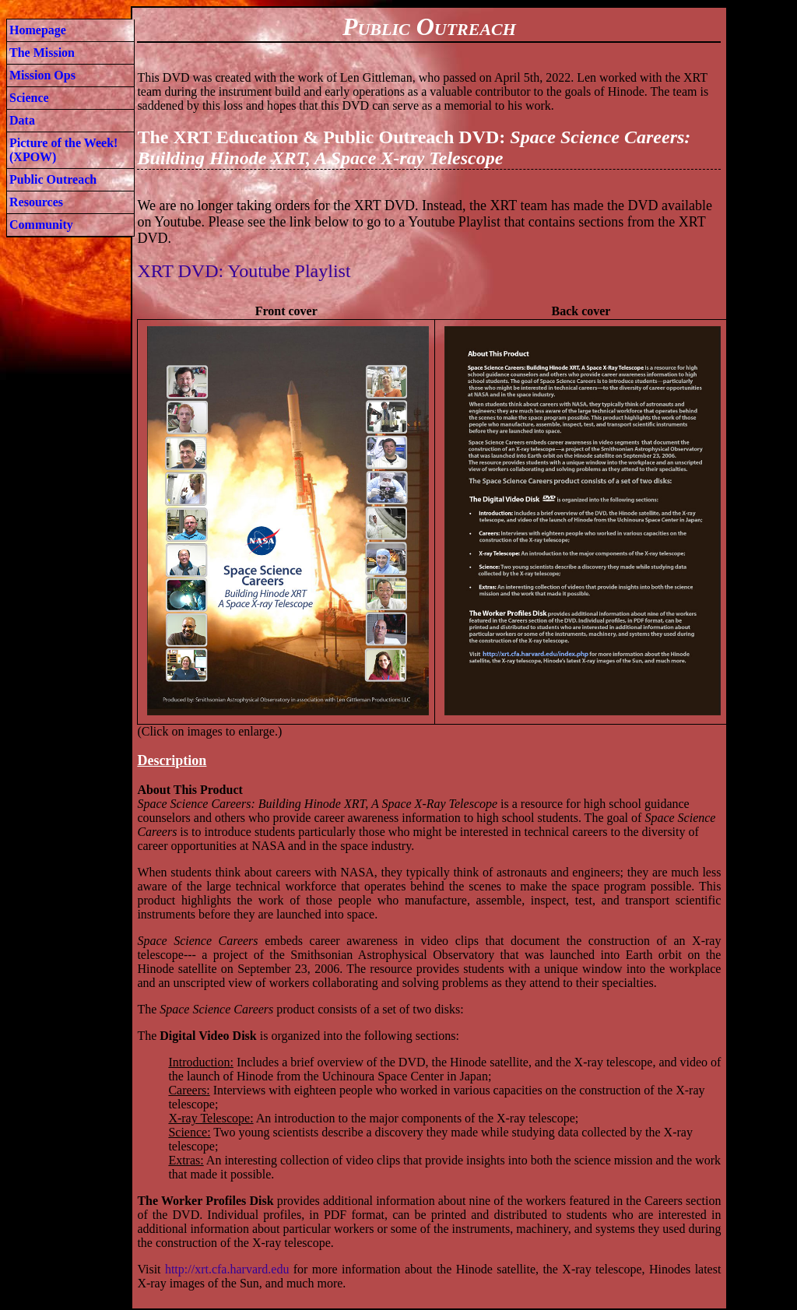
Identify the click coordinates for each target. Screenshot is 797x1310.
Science (29, 97)
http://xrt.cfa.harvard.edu (227, 1269)
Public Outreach (53, 179)
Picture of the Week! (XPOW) (63, 149)
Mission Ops (42, 75)
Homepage (37, 30)
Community (41, 224)
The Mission (42, 52)
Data (22, 120)
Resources (36, 202)
